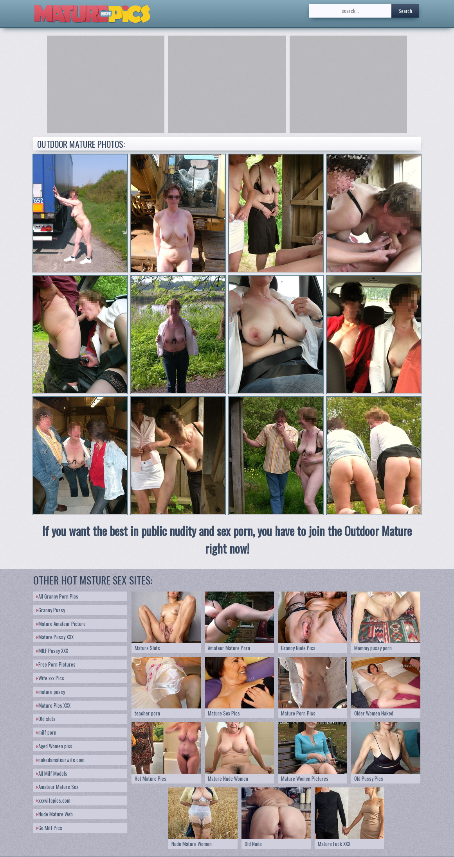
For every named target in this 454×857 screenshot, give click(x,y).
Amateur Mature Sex (57, 787)
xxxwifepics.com (53, 800)
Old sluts (46, 719)
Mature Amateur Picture (61, 624)
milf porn (46, 732)
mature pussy (50, 692)
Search (405, 10)
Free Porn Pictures (56, 664)
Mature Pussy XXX (55, 637)
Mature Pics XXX (53, 705)
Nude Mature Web (54, 814)
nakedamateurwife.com (60, 760)
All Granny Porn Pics (57, 596)
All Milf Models (51, 773)
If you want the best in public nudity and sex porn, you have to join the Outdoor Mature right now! (227, 539)
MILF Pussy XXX (52, 650)
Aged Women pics (54, 746)
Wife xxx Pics (50, 678)
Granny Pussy (50, 610)
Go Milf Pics (49, 828)
